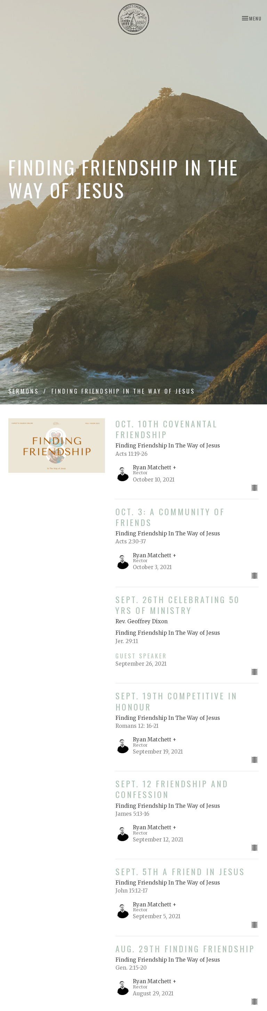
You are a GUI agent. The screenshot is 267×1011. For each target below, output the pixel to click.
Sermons (23, 391)
